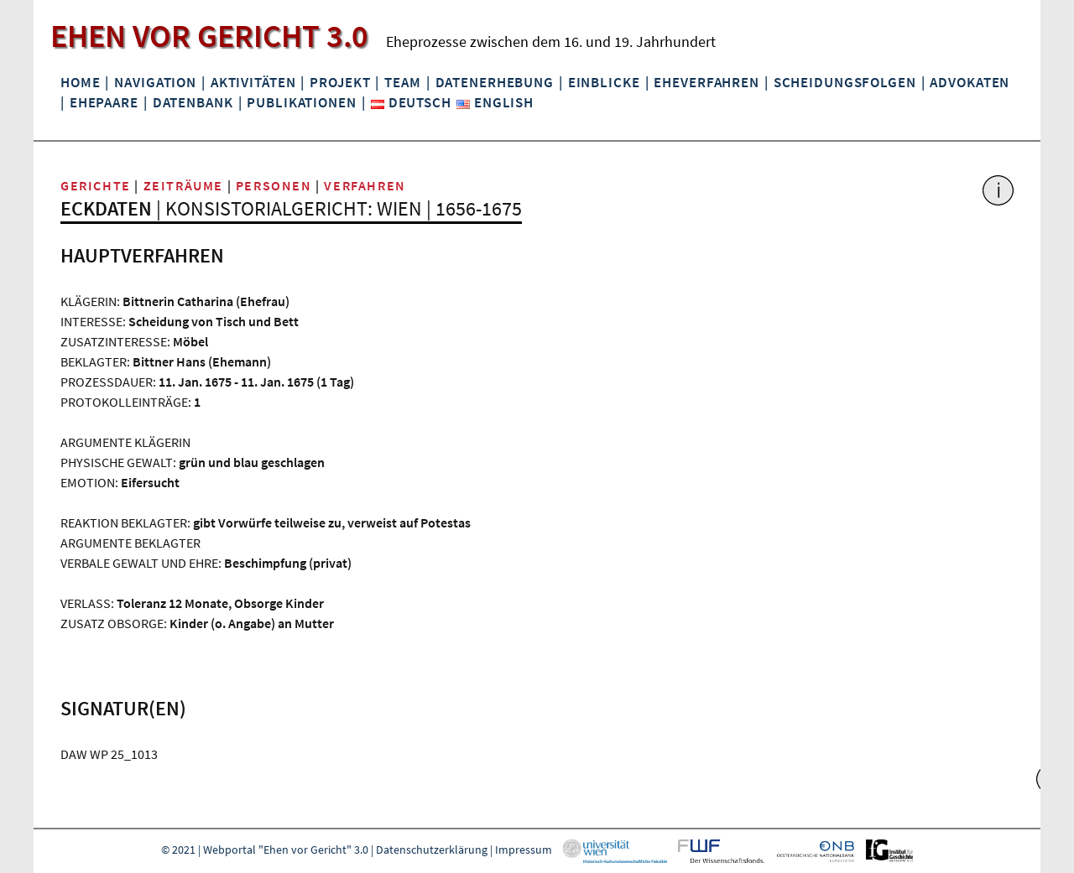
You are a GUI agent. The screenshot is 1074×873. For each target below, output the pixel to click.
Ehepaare (104, 102)
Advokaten (969, 82)
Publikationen (301, 102)
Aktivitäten (253, 82)
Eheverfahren (706, 82)
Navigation (155, 82)
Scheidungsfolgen (845, 82)
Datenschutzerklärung (431, 849)
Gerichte (95, 185)
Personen (274, 185)
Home (80, 82)
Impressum (523, 849)
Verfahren (364, 185)
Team (402, 82)
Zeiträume (183, 185)
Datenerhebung (494, 82)
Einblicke (604, 82)
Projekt (340, 82)
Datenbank (193, 102)
